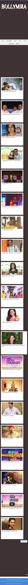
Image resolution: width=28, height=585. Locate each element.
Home (2, 40)
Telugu (25, 40)
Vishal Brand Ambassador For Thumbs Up (10, 206)
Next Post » (23, 541)
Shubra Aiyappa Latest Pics (7, 322)
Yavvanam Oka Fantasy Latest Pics (9, 91)
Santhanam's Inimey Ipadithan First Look (10, 461)
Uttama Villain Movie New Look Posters (10, 392)
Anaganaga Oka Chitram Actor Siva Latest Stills (11, 252)
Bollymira (6, 580)
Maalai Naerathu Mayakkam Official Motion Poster (12, 508)
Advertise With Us (14, 579)
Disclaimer (8, 579)
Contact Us (19, 579)
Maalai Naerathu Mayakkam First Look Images (11, 369)
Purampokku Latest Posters (7, 438)
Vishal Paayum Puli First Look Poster (9, 484)
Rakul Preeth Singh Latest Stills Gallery (10, 531)
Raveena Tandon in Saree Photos (8, 137)
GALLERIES (9, 40)
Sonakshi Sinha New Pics (7, 183)
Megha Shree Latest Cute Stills (8, 276)
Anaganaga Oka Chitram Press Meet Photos (10, 299)
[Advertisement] (14, 26)
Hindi (15, 40)
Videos (17, 43)
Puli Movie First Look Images (8, 415)
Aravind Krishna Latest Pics (7, 229)
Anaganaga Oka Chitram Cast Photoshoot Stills (11, 160)
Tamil (20, 40)
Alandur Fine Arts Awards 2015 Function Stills (11, 114)
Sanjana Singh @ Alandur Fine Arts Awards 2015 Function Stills (13, 346)
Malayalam (11, 43)
